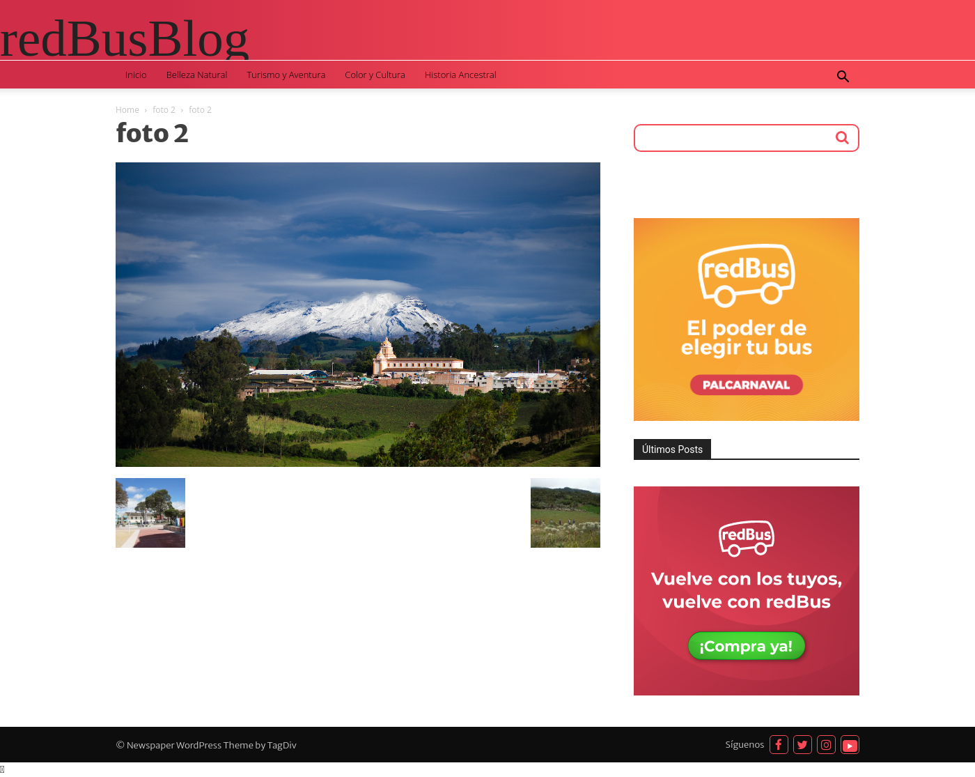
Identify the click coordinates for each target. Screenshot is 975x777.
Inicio (136, 74)
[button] (842, 78)
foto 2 (164, 110)
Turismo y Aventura (286, 74)
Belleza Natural (197, 74)
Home (127, 110)
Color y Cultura (375, 74)
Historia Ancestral (461, 74)
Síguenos (745, 745)
